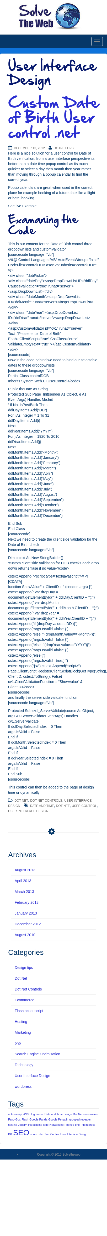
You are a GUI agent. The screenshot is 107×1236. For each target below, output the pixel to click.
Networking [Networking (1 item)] (56, 1124)
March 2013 (24, 891)
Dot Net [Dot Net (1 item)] (77, 1114)
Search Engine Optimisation (37, 1054)
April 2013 (23, 881)
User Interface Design (28, 811)
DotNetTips (64, 148)
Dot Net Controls (46, 800)
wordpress (23, 1086)
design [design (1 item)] (68, 1114)
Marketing (23, 1032)
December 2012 (28, 924)
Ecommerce (24, 1000)
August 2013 (25, 870)
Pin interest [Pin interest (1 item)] (88, 1124)
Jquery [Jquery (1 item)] (22, 1124)
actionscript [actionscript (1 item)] (15, 1114)
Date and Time (42, 806)
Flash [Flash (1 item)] (25, 1119)
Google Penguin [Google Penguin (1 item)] (58, 1119)
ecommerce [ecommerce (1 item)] (90, 1114)
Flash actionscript (29, 1011)
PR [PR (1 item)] (10, 1134)
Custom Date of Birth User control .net (53, 117)
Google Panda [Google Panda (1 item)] (38, 1119)
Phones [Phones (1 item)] (69, 1124)
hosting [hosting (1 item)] (12, 1124)
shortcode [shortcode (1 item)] (36, 1134)
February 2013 (27, 902)
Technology (24, 1065)
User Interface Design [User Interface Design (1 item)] (73, 1134)
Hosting (21, 1021)
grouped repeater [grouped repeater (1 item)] (80, 1119)
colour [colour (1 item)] (40, 1114)
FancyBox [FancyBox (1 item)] (14, 1119)
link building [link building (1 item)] (35, 1124)
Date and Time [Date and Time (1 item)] (54, 1114)
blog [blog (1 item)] (32, 1114)
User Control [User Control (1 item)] (51, 1134)
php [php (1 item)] (77, 1124)
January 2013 (26, 913)
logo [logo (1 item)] (46, 1124)
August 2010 (25, 935)
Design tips (24, 967)
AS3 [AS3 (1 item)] (26, 1114)
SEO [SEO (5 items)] (21, 1132)
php (18, 1043)
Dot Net (21, 800)
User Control (84, 806)
